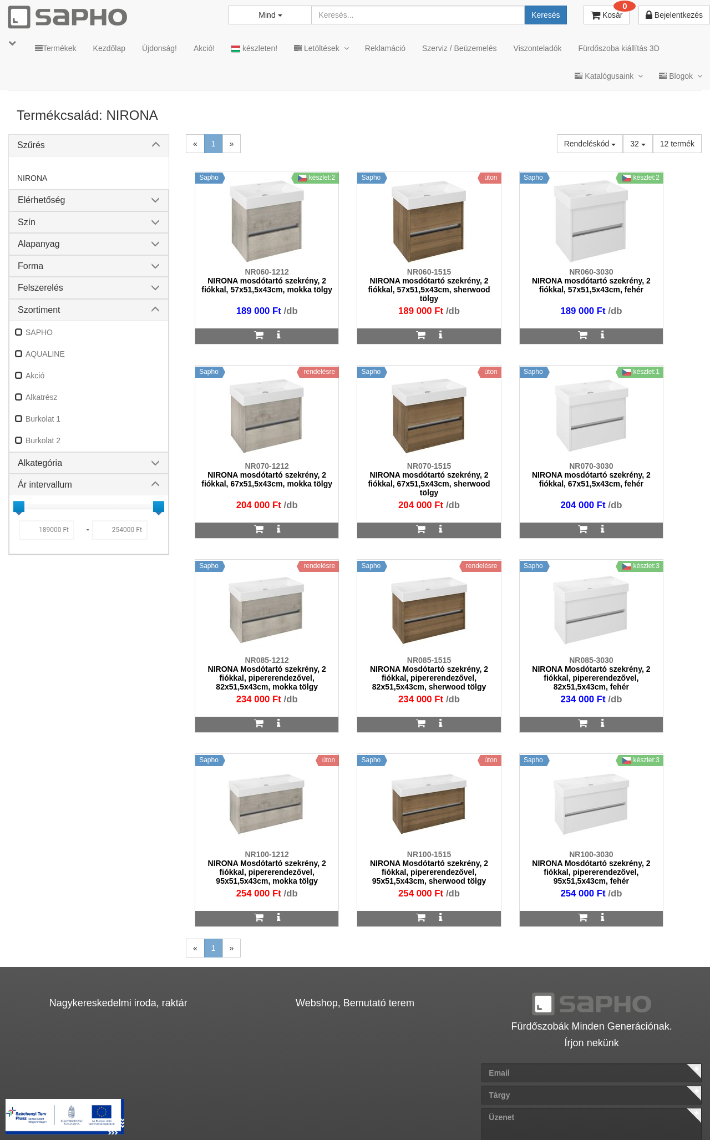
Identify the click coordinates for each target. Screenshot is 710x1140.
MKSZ (236, 1113)
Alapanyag (39, 244)
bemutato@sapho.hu (300, 1069)
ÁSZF (273, 1113)
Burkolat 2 (43, 440)
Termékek (56, 48)
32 (637, 143)
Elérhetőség (41, 200)
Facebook (537, 1113)
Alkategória (40, 463)
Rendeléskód (590, 143)
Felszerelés (40, 287)
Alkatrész (42, 397)
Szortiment (39, 310)
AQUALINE (45, 353)
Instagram (472, 1113)
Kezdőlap (109, 48)
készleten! (254, 48)
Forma (30, 266)
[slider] (18, 506)
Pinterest (600, 1113)
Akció (35, 375)
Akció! (204, 48)
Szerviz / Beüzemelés (459, 48)
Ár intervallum (45, 484)
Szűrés (31, 145)
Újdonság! (159, 48)
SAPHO (39, 332)
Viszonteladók (538, 48)
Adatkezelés (321, 1113)
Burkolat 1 (43, 418)
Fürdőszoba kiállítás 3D (618, 48)
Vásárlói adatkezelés (395, 1113)
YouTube (664, 1113)
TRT (202, 1113)
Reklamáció (385, 48)
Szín (27, 222)
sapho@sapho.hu (57, 1069)
